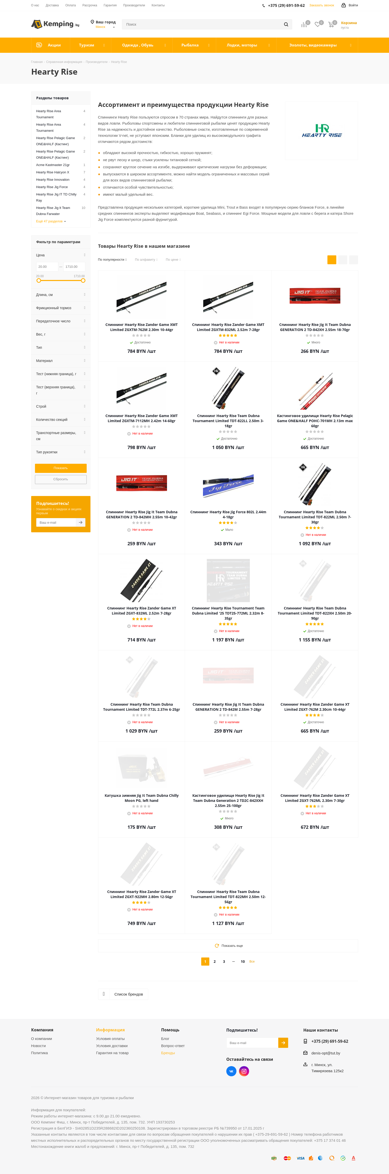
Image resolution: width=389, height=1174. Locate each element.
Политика (39, 1053)
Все (252, 961)
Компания (42, 1030)
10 (243, 961)
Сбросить (60, 479)
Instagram (244, 1071)
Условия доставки (111, 1046)
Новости (38, 1046)
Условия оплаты (110, 1038)
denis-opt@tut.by (325, 1053)
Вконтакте (231, 1071)
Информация (110, 1030)
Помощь (170, 1030)
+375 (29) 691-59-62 (329, 1041)
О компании (41, 1038)
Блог (165, 1038)
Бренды (168, 1053)
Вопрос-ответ (173, 1046)
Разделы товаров (52, 97)
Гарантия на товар (112, 1053)
